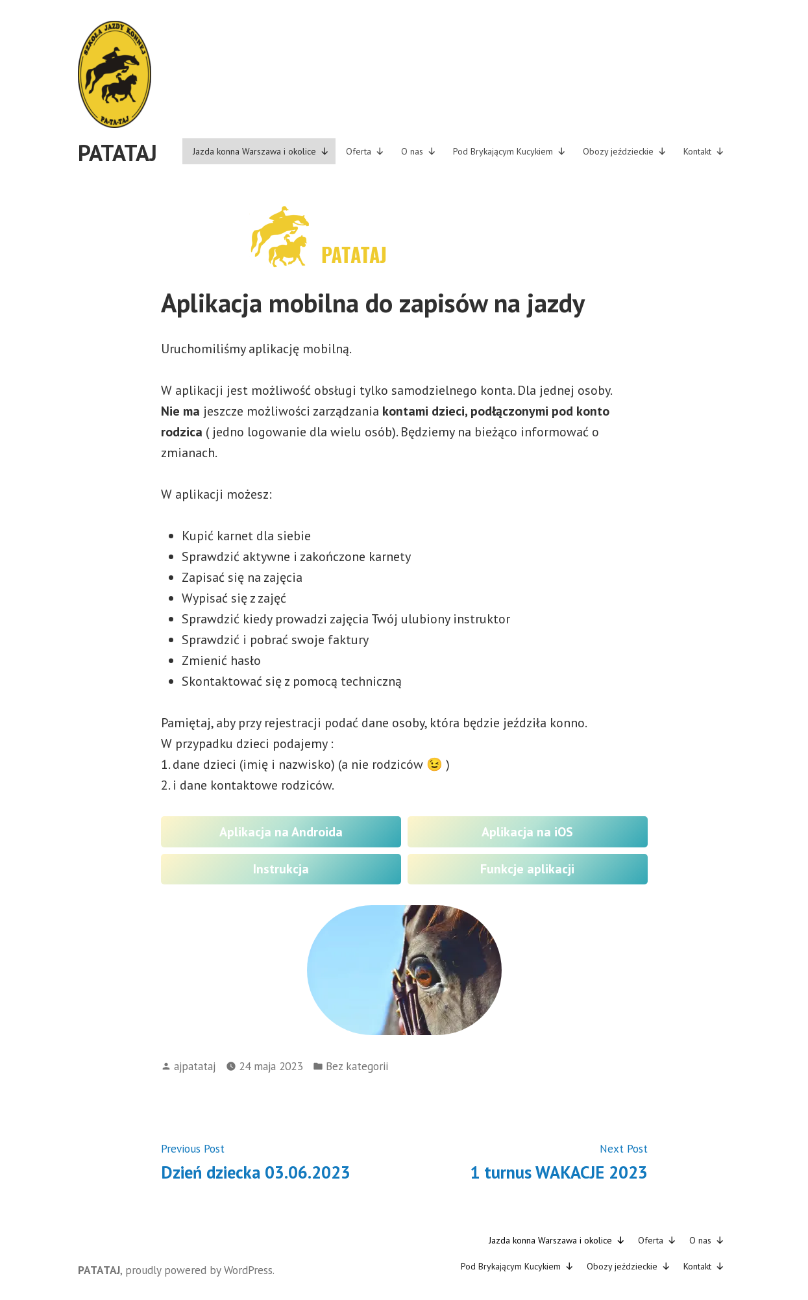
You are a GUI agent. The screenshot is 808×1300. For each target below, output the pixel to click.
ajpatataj (194, 1065)
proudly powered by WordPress (199, 1269)
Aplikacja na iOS (527, 831)
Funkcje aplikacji (527, 868)
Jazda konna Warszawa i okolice (261, 151)
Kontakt (703, 151)
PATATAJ (117, 153)
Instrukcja (281, 868)
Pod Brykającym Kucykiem (509, 151)
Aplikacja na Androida (281, 831)
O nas (418, 151)
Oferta (365, 151)
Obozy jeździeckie (625, 151)
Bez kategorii (357, 1065)
